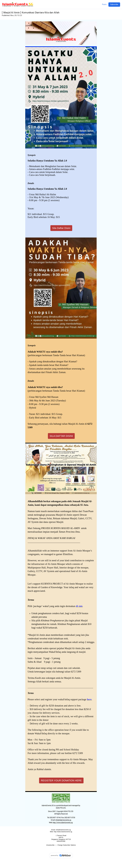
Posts (104, 4)
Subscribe (114, 4)
